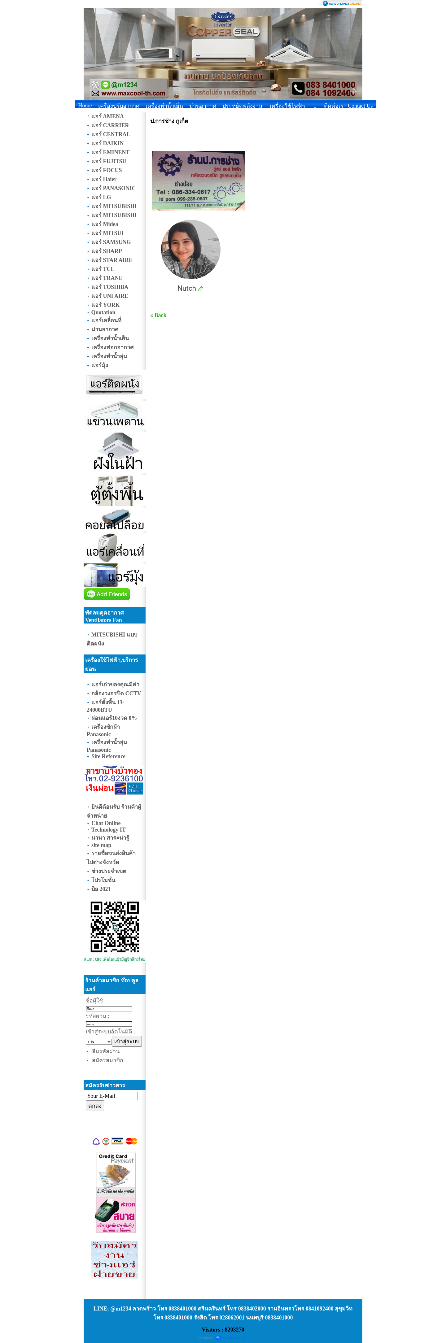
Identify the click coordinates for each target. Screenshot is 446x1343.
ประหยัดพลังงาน (242, 106)
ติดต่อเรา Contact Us (348, 106)
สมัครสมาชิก (107, 1060)
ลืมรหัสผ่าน (106, 1051)
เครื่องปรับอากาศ (118, 106)
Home (85, 105)
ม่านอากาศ (202, 106)
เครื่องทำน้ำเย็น (164, 106)
